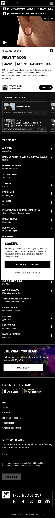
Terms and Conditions (34, 514)
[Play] (27, 31)
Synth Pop (22, 64)
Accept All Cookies (28, 264)
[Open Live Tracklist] (45, 18)
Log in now (23, 367)
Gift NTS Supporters (11, 427)
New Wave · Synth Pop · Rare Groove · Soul (20, 113)
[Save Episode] (51, 50)
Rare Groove (36, 64)
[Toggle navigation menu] (51, 3)
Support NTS (8, 422)
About (5, 407)
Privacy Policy (34, 466)
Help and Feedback (11, 417)
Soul (48, 64)
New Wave (8, 64)
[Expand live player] (52, 18)
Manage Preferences (27, 272)
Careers (6, 412)
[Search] (17, 3)
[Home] (3, 3)
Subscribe (11, 476)
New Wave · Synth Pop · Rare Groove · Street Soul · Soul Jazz (25, 129)
